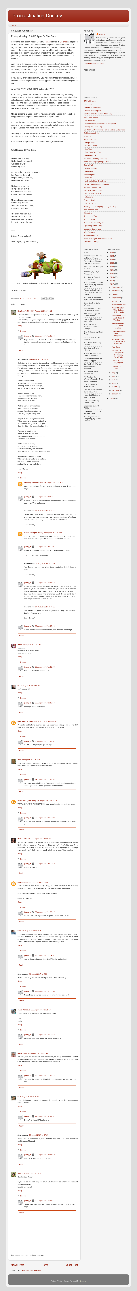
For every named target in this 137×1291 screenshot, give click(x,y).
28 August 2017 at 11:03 (31, 760)
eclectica (87, 136)
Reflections (88, 197)
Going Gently (89, 143)
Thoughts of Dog (90, 216)
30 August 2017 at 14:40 (45, 1155)
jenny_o (27, 336)
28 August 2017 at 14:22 (41, 839)
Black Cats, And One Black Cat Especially (118, 341)
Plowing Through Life (92, 187)
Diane (48, 42)
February (116, 390)
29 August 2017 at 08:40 (45, 864)
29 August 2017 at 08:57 (45, 955)
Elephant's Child (25, 311)
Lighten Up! (88, 171)
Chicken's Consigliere (92, 111)
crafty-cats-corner (91, 117)
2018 (112, 281)
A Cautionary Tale (118, 304)
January (115, 394)
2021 (112, 270)
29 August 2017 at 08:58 (45, 991)
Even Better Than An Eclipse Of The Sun (118, 318)
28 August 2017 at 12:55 (45, 497)
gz (19, 685)
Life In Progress (90, 168)
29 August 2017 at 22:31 (45, 1116)
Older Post (72, 1264)
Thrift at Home (89, 219)
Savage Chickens (91, 200)
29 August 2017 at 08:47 (45, 912)
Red (19, 760)
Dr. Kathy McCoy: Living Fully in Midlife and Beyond (104, 130)
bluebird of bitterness (92, 107)
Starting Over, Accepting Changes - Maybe (101, 207)
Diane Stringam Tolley (33, 533)
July (114, 373)
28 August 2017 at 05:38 (38, 359)
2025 (112, 256)
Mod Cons (115, 347)
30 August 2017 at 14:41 (45, 1201)
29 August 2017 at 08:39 (45, 818)
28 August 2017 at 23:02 (53, 533)
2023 (112, 263)
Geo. (20, 931)
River (20, 645)
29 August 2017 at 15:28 (45, 607)
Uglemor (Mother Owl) (93, 226)
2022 (112, 267)
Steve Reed (22, 1053)
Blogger (83, 1281)
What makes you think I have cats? (98, 239)
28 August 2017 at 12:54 (45, 336)
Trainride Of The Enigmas (94, 223)
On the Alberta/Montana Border (96, 184)
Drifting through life (91, 133)
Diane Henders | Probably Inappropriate (100, 123)
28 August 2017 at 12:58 (45, 779)
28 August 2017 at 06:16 (30, 685)
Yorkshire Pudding (91, 242)
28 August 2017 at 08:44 (54, 483)
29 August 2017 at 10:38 (38, 1053)
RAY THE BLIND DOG (93, 191)
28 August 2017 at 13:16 (47, 800)
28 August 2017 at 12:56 (45, 667)
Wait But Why (89, 232)
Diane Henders (24, 839)
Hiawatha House (90, 146)
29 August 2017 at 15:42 (45, 626)
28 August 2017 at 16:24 (38, 882)
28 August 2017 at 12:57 (45, 741)
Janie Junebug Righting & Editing (97, 162)
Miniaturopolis (89, 175)
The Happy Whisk (91, 210)
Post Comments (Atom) (31, 1270)
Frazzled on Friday (116, 367)
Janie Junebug (24, 1010)
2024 (112, 260)
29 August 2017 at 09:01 (45, 547)
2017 (112, 284)
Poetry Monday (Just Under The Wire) (117, 325)
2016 (112, 398)
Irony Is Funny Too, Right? (117, 361)
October (115, 294)
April (114, 383)
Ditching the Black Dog (93, 127)
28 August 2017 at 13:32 (45, 511)
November (116, 291)
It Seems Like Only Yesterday (95, 159)
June (114, 376)
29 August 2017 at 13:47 (45, 563)
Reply (20, 326)
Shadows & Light (90, 203)
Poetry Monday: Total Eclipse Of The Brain (117, 310)
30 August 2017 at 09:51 (31, 1173)
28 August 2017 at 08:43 (47, 721)
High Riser (88, 149)
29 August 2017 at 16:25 (29, 1097)
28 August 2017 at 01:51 (42, 311)
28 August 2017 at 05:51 (32, 645)
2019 (112, 277)
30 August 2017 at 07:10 (38, 1135)
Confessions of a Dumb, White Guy (98, 114)
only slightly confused (33, 483)
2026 (112, 253)
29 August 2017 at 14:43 (45, 1076)
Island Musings (90, 155)
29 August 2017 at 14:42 (45, 583)
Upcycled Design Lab (92, 229)
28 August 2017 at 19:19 (32, 931)
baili (19, 1173)
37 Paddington (90, 101)
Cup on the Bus (90, 120)
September (116, 298)
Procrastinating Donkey (37, 15)
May (114, 380)
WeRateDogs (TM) (91, 235)
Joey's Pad (88, 165)
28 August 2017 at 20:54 (38, 974)
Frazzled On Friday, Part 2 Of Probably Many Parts (117, 354)
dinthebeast (23, 882)
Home (13, 25)
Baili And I (88, 104)
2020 (112, 274)
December (116, 287)
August (115, 301)
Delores (63, 42)
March (114, 387)
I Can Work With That (92, 152)
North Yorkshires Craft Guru (95, 181)
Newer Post (17, 1264)
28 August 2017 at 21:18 (41, 1010)
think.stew (88, 213)
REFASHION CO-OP (92, 194)
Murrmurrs (88, 178)
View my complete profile (94, 64)
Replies (23, 331)
